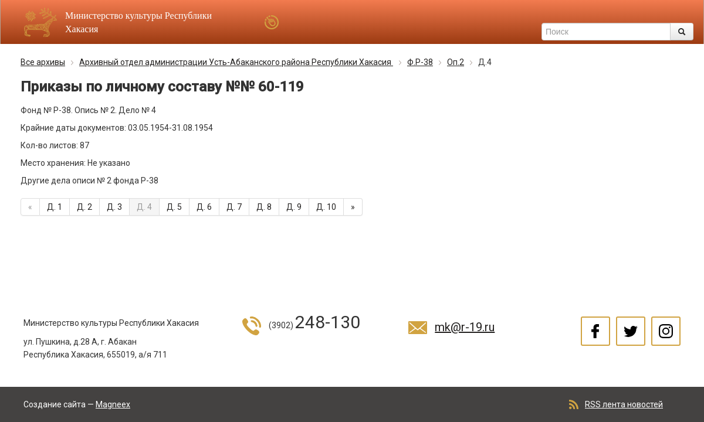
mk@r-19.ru (465, 327)
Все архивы (43, 62)
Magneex (113, 404)
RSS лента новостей (624, 404)
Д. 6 (204, 207)
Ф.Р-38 (420, 62)
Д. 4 (144, 207)
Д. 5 (174, 207)
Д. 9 (294, 207)
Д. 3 (114, 207)
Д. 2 (84, 207)
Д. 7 (234, 207)
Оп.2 (455, 62)
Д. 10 (326, 207)
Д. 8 (264, 207)
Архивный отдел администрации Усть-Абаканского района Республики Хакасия (236, 62)
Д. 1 (54, 207)
